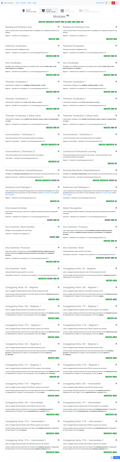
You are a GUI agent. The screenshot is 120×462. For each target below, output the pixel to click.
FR (117, 3)
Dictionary (23, 3)
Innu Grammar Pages (48, 193)
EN (113, 3)
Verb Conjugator (9, 194)
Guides (35, 3)
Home (17, 3)
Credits (29, 3)
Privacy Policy (100, 3)
